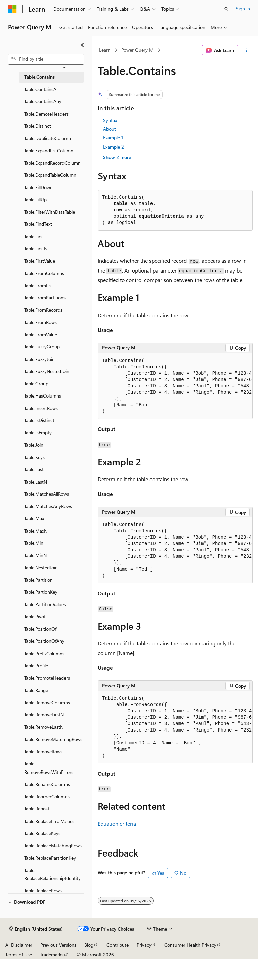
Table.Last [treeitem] (34, 469)
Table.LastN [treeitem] (35, 481)
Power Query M (137, 50)
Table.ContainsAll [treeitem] (41, 89)
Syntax (110, 120)
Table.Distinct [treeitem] (37, 126)
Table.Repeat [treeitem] (36, 808)
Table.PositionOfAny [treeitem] (44, 641)
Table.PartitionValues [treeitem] (45, 604)
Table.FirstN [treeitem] (35, 248)
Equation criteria (117, 823)
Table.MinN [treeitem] (35, 555)
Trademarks (51, 954)
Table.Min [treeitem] (33, 543)
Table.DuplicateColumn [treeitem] (47, 138)
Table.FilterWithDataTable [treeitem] (49, 212)
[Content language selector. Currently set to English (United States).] (36, 929)
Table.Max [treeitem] (34, 518)
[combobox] (46, 59)
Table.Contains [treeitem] (39, 77)
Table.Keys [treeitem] (34, 457)
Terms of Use (18, 954)
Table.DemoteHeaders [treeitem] (46, 114)
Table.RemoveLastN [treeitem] (43, 727)
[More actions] (247, 50)
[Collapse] (82, 45)
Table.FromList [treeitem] (38, 285)
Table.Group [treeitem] (36, 383)
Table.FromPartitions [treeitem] (45, 297)
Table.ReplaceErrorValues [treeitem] (49, 821)
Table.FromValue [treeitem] (40, 334)
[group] (175, 386)
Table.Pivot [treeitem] (35, 616)
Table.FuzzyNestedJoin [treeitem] (46, 371)
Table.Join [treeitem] (33, 445)
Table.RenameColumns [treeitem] (47, 784)
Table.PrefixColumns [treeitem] (44, 653)
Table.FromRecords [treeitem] (43, 310)
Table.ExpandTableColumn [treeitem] (50, 175)
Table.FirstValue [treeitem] (39, 261)
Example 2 (113, 146)
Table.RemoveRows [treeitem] (43, 751)
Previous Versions (58, 945)
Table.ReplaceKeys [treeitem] (42, 833)
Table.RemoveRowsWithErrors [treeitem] (48, 767)
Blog (88, 945)
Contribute (117, 945)
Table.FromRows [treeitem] (40, 322)
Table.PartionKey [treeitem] (40, 592)
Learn (105, 50)
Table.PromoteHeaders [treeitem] (47, 678)
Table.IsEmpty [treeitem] (38, 432)
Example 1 (113, 137)
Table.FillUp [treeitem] (35, 199)
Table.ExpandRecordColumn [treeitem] (52, 163)
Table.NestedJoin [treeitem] (41, 567)
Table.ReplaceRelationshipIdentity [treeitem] (52, 874)
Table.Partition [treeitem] (38, 580)
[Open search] (226, 9)
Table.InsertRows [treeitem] (41, 408)
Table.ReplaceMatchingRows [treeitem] (53, 845)
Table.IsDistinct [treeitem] (39, 420)
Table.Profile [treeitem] (36, 665)
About (109, 129)
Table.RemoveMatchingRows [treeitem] (53, 739)
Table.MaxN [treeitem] (35, 531)
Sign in (243, 8)
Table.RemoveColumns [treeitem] (47, 702)
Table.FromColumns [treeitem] (44, 273)
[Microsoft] (12, 9)
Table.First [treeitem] (34, 236)
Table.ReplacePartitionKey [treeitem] (50, 857)
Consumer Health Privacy (190, 945)
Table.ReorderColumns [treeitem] (47, 796)
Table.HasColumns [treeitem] (42, 395)
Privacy (144, 945)
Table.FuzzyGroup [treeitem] (42, 346)
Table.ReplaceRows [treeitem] (43, 890)
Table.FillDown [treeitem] (38, 187)
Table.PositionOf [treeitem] (40, 629)
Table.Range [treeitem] (36, 690)
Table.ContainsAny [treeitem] (42, 101)
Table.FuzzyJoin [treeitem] (39, 359)
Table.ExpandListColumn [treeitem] (48, 150)
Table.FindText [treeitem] (38, 224)
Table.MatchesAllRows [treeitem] (46, 494)
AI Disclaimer (18, 945)
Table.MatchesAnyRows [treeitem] (48, 506)
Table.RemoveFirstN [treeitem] (44, 714)
